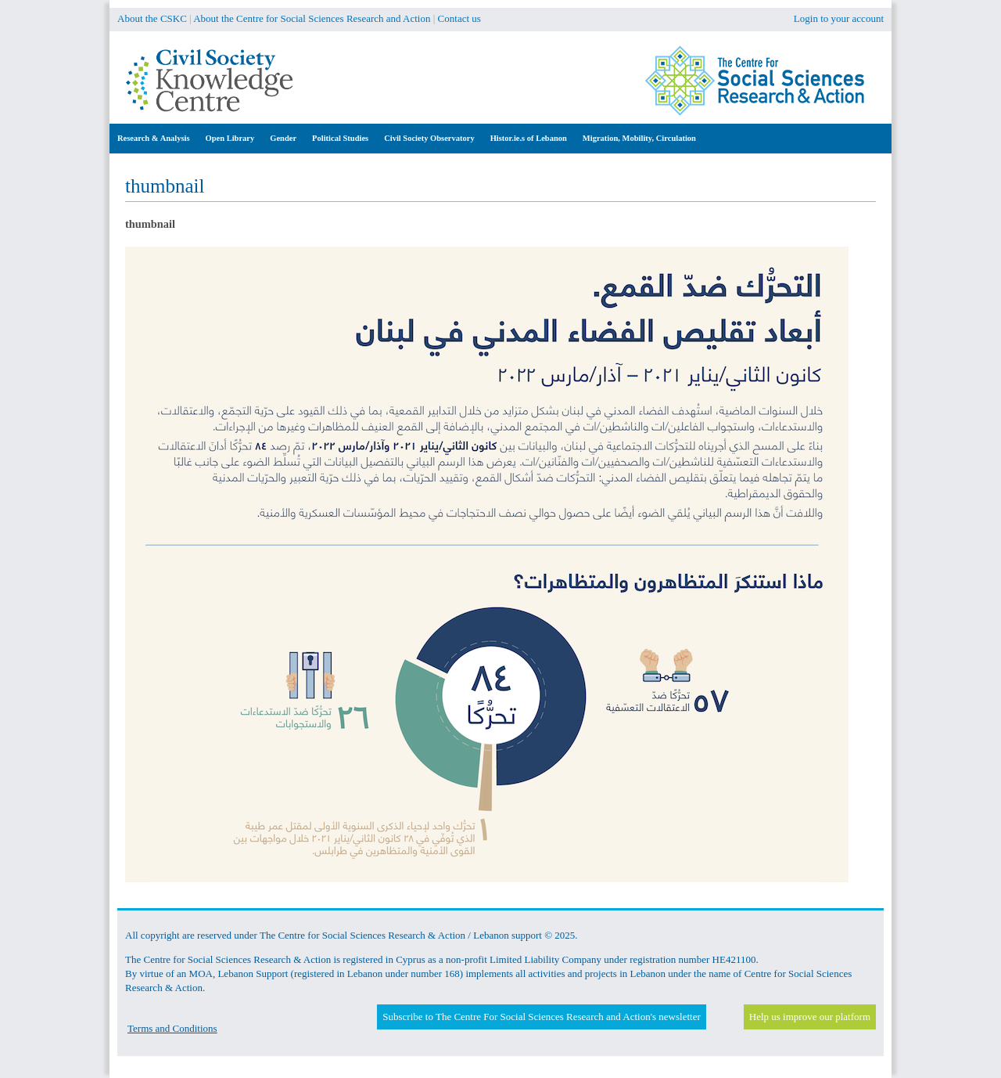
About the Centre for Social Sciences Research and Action (311, 18)
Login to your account (839, 18)
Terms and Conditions (172, 1028)
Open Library (230, 138)
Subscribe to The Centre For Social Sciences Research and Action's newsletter (541, 1016)
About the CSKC (152, 18)
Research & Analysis (153, 138)
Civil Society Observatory (429, 138)
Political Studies (340, 138)
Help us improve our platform (809, 1016)
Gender (283, 138)
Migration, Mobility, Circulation (639, 138)
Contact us (459, 18)
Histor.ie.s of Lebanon (528, 138)
